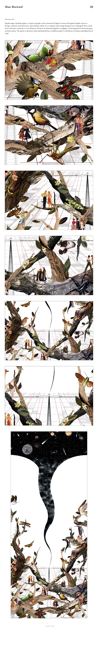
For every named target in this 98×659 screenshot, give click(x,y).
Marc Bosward (14, 7)
